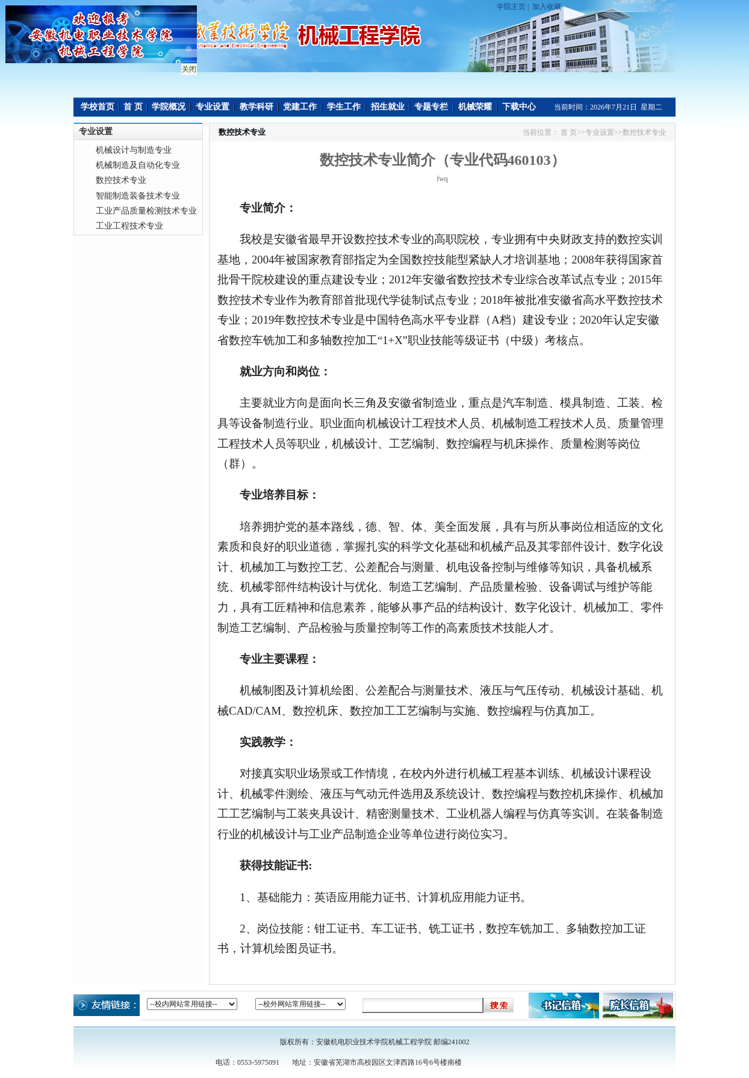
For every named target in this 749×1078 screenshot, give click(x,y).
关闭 (188, 68)
